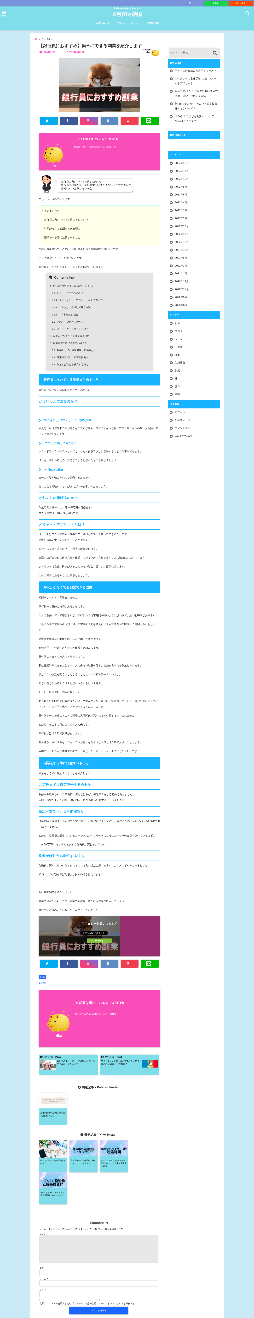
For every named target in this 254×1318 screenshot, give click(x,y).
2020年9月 (181, 297)
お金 (177, 323)
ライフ (179, 339)
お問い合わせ (241, 3)
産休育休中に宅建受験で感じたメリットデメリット (195, 81)
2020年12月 (182, 281)
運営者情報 (153, 23)
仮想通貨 (180, 362)
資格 (177, 394)
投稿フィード (182, 420)
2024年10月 (182, 163)
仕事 (177, 354)
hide (72, 277)
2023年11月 (182, 171)
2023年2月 (181, 218)
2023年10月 (182, 179)
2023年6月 (181, 186)
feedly (99, 940)
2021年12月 (182, 250)
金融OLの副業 (127, 14)
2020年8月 (181, 305)
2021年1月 (181, 273)
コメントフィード (185, 428)
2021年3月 (181, 265)
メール (44, 1247)
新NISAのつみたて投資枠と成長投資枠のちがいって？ (196, 106)
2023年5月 (181, 194)
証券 (177, 386)
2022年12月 (182, 226)
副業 (42, 977)
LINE (216, 3)
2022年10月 (182, 242)
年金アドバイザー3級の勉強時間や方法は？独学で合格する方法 (196, 93)
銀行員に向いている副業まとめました (72, 286)
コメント (44, 1201)
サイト (43, 1257)
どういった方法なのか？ (68, 293)
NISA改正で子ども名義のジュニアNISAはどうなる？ (194, 118)
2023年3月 (181, 210)
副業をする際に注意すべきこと (69, 343)
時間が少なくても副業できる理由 (70, 336)
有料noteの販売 (65, 314)
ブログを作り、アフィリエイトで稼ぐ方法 (78, 300)
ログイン (180, 412)
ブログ (179, 331)
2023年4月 (181, 202)
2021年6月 (181, 257)
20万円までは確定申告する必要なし (74, 350)
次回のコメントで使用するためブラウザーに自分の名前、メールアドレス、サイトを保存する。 (88, 1271)
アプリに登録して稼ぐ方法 (71, 307)
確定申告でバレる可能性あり (70, 357)
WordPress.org (183, 436)
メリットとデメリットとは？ (70, 328)
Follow (115, 933)
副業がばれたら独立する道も (70, 364)
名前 (43, 1236)
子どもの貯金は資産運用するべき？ (195, 70)
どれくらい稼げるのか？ (68, 321)
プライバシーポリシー (128, 23)
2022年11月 (182, 234)
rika (148, 52)
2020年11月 (182, 289)
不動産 (179, 347)
